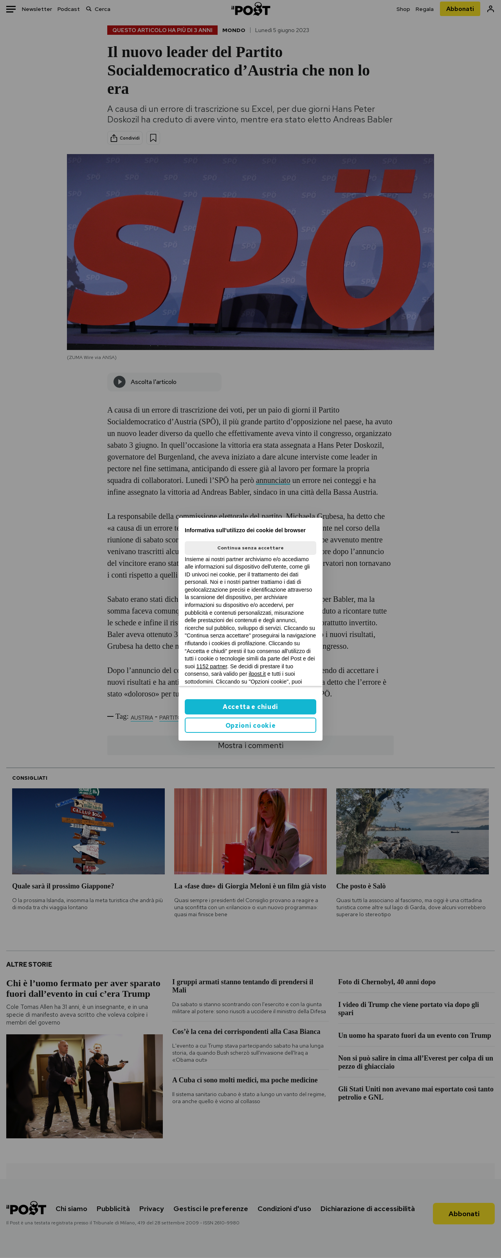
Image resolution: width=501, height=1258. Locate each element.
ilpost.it (257, 674)
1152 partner (211, 666)
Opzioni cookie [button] (250, 725)
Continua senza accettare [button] (250, 548)
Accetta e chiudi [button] (250, 707)
